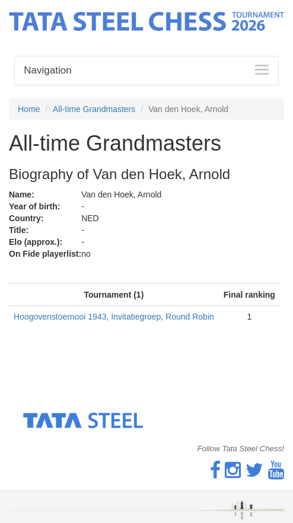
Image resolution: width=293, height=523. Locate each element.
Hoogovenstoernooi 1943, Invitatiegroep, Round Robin (114, 316)
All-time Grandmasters (94, 109)
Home (29, 109)
